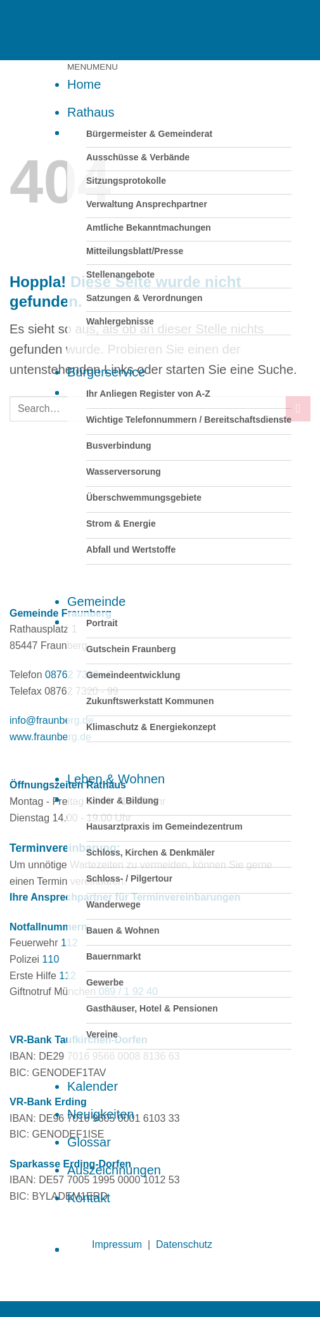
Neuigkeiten (100, 1114)
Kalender (92, 1086)
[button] (92, 67)
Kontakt (88, 1198)
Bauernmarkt (113, 956)
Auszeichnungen (114, 1170)
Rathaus (91, 112)
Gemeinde (96, 601)
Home (84, 84)
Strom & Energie (121, 523)
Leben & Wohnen (116, 779)
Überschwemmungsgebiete (144, 497)
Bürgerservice (106, 372)
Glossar (89, 1142)
